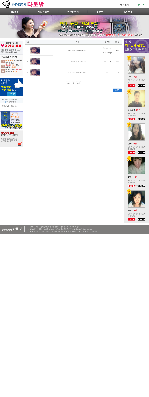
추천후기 (101, 12)
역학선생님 (73, 12)
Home (14, 12)
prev (68, 83)
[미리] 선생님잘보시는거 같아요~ (77, 72)
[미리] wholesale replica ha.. (77, 50)
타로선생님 (43, 12)
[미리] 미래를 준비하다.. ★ (77, 61)
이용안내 (127, 12)
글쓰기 (117, 90)
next (78, 83)
